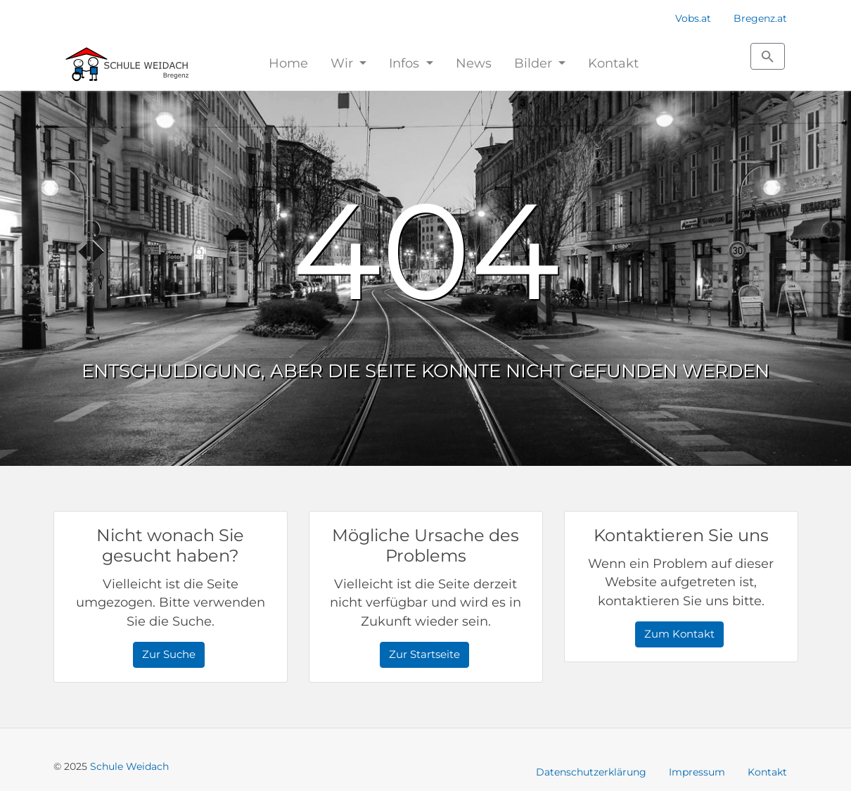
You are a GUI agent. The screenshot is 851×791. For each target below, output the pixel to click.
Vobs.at (693, 18)
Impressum (697, 772)
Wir (344, 63)
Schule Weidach (129, 766)
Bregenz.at (760, 18)
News (474, 63)
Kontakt (613, 63)
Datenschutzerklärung (591, 772)
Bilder (535, 63)
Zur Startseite (424, 654)
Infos (406, 63)
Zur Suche (169, 654)
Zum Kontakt (679, 633)
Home (288, 63)
